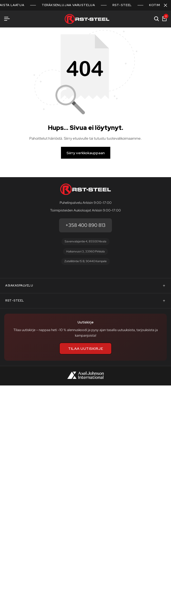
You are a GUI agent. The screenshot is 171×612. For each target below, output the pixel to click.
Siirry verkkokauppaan (85, 152)
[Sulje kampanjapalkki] (165, 5)
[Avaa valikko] (7, 19)
